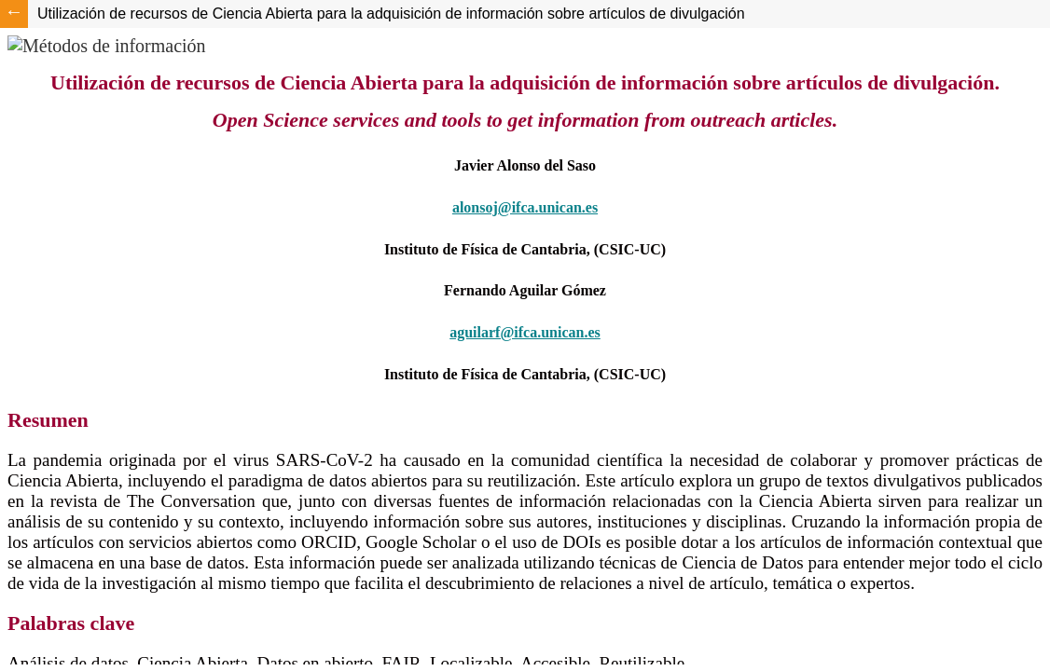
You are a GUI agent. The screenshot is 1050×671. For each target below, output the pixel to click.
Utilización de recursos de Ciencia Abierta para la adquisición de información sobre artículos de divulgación (391, 13)
